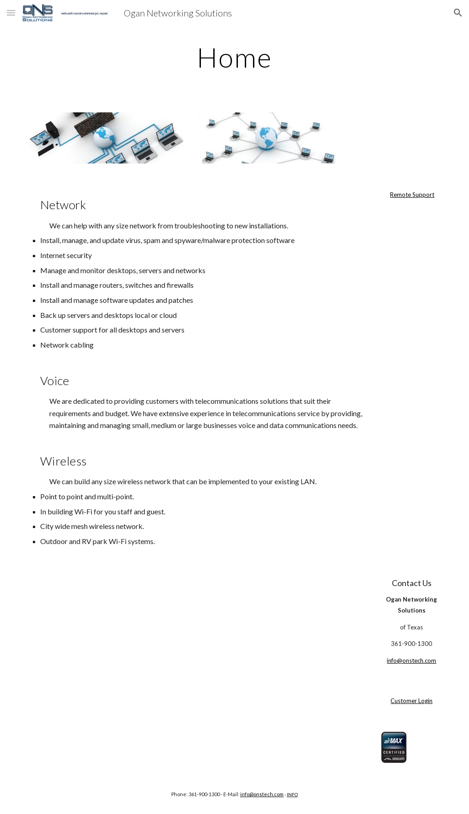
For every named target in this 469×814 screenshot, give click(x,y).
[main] (234, 57)
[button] (11, 12)
